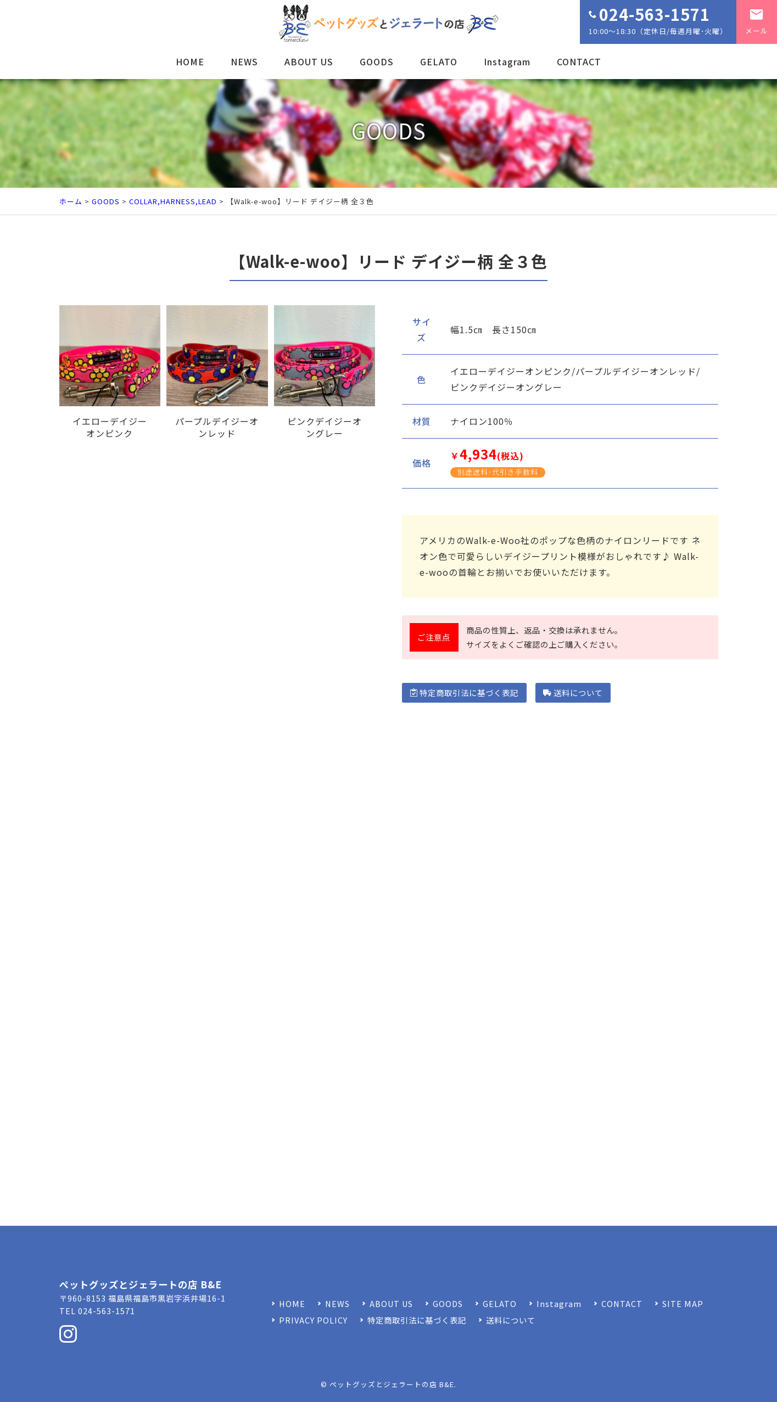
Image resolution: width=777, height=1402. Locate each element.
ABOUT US (308, 61)
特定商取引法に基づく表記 (464, 692)
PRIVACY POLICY (313, 1320)
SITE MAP (682, 1303)
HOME (190, 61)
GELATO (438, 61)
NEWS (244, 61)
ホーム (70, 201)
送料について (573, 692)
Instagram (507, 61)
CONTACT (579, 61)
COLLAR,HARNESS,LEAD (173, 201)
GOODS (377, 61)
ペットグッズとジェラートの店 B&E (391, 1384)
